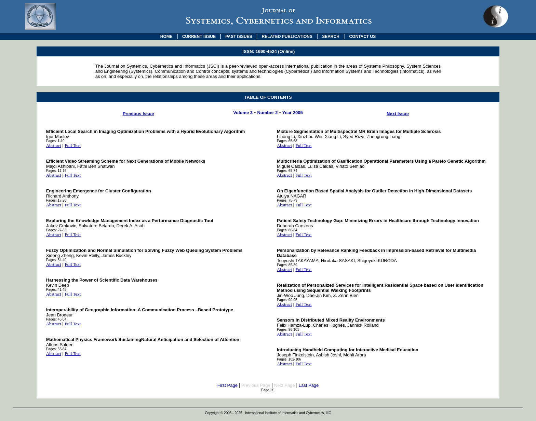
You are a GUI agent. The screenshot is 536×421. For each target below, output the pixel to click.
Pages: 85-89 (287, 265)
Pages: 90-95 (287, 300)
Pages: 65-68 (287, 141)
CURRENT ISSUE (199, 36)
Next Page (284, 385)
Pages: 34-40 (56, 260)
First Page (227, 385)
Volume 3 (243, 112)
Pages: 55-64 (56, 349)
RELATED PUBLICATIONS (287, 36)
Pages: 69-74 (287, 171)
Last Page (309, 385)
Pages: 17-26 (56, 200)
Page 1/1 (268, 390)
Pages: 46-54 (56, 319)
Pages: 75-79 (287, 200)
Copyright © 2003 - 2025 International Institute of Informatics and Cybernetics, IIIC (268, 413)
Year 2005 (292, 112)
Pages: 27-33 (56, 230)
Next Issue (398, 113)
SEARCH (330, 36)
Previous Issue (138, 113)
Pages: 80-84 (287, 230)
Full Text (73, 145)
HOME (166, 36)
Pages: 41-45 (56, 289)
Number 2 (267, 112)
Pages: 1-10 (55, 141)
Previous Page (255, 385)
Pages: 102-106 (289, 359)
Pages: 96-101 (288, 329)
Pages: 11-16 (56, 171)
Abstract (53, 145)
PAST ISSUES (238, 36)
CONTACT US (362, 36)
